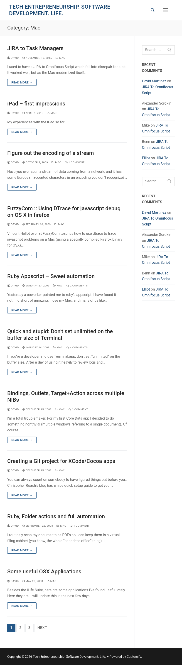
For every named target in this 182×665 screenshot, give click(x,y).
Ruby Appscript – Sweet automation (51, 276)
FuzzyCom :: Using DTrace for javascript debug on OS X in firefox (64, 211)
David (13, 57)
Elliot (146, 158)
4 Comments (77, 347)
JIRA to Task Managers (35, 48)
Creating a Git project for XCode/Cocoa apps (61, 461)
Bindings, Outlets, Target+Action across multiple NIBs (65, 396)
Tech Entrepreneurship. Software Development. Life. (59, 10)
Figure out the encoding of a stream (50, 153)
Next (42, 628)
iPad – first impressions (36, 103)
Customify (134, 656)
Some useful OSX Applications (44, 571)
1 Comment (75, 162)
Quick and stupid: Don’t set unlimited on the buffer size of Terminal (60, 334)
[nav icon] (165, 10)
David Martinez (154, 81)
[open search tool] (153, 10)
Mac (60, 57)
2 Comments (77, 285)
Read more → (21, 82)
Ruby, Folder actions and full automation (56, 516)
